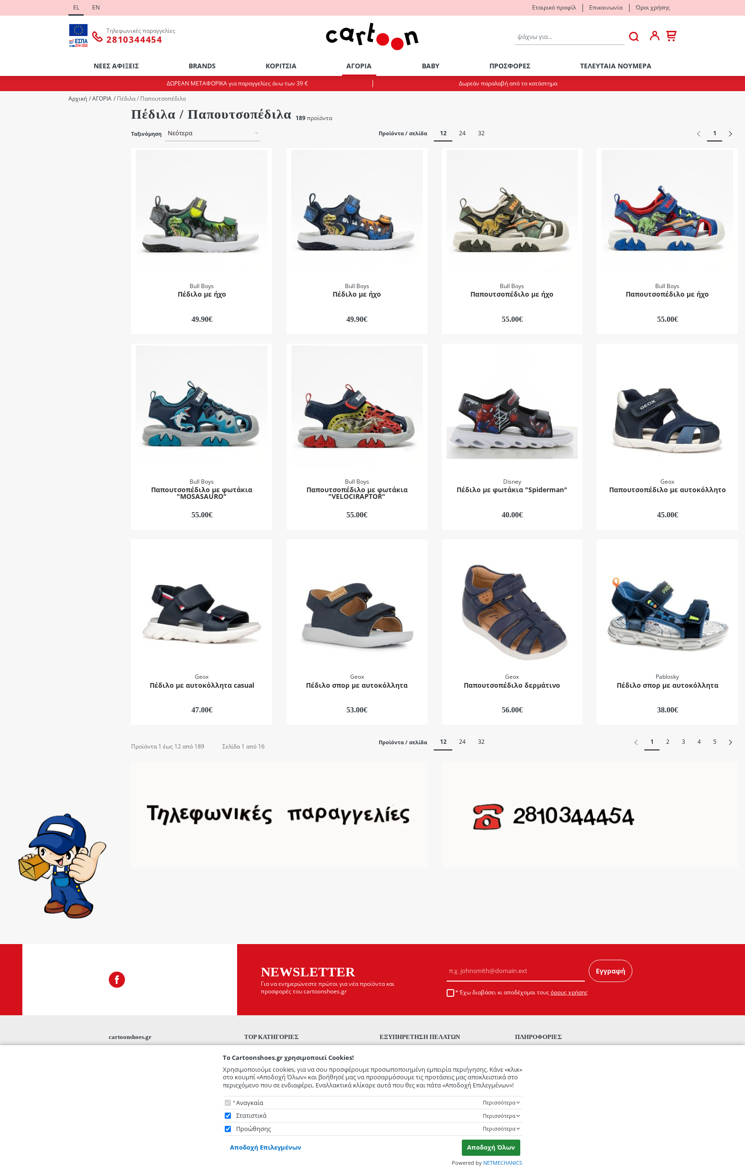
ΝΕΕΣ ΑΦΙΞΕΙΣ (116, 65)
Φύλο (15, 118)
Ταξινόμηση (146, 134)
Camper (30, 439)
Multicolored (37, 528)
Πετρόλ (29, 641)
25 (22, 259)
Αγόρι (27, 133)
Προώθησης (253, 1129)
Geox (26, 477)
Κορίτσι (30, 146)
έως (52, 714)
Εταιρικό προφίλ (554, 7)
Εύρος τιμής (25, 654)
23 (22, 234)
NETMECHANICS (502, 1162)
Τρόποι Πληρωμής (406, 1029)
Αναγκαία (249, 1103)
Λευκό (28, 603)
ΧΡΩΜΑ (17, 512)
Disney (28, 452)
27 (22, 285)
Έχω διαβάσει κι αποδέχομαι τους (523, 960)
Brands (17, 386)
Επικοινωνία (605, 7)
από (19, 714)
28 (22, 297)
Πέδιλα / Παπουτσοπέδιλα (56, 364)
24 (22, 247)
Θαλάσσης (34, 338)
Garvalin (31, 464)
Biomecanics (37, 414)
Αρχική (77, 99)
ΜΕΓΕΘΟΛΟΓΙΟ (27, 168)
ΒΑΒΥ (430, 65)
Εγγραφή (610, 939)
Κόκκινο (31, 591)
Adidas (28, 401)
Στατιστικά (251, 1116)
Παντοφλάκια (38, 351)
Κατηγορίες (22, 311)
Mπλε (27, 540)
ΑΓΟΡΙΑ (359, 65)
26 (22, 272)
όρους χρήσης (569, 960)
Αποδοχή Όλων (491, 1147)
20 (22, 196)
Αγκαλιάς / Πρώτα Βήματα (56, 326)
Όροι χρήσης (653, 7)
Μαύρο (29, 616)
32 (481, 133)
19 (22, 183)
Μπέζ (27, 629)
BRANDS (202, 65)
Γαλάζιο (30, 553)
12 (443, 133)
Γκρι (25, 566)
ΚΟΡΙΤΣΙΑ (281, 65)
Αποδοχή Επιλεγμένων (265, 1147)
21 (22, 209)
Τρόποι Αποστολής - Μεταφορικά (427, 1042)
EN (96, 7)
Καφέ (26, 578)
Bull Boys (32, 426)
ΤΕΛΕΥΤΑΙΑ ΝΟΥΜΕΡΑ (615, 65)
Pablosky (32, 490)
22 (22, 221)
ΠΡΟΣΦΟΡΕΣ (509, 65)
